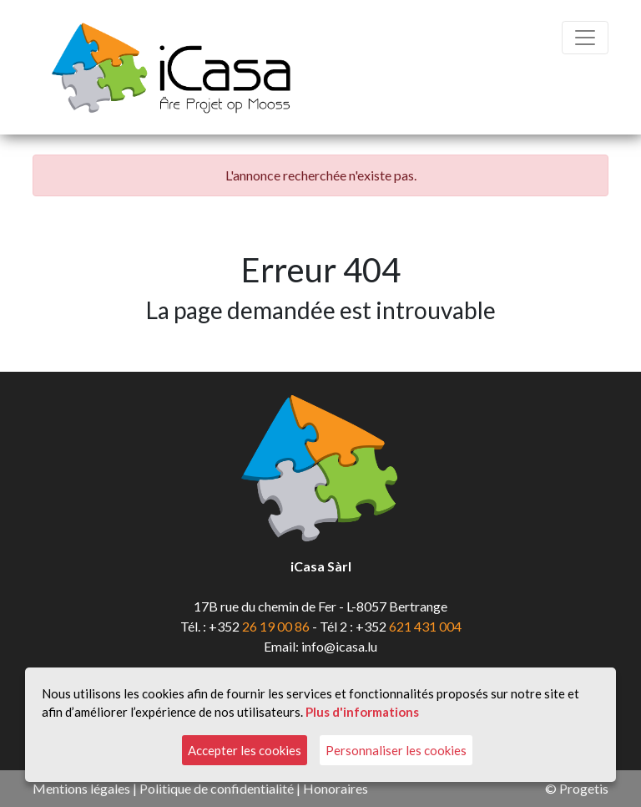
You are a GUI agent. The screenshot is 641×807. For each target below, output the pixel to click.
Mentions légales (81, 788)
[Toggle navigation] (585, 37)
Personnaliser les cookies (396, 750)
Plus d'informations (362, 711)
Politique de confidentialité (216, 788)
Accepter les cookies (244, 750)
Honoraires (335, 788)
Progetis (583, 788)
